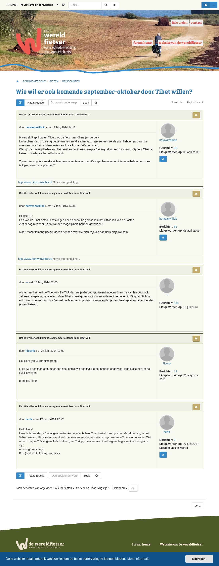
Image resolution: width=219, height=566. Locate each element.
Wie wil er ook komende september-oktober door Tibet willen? (104, 92)
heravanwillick (168, 143)
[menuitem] (38, 5)
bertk (168, 435)
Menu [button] (11, 5)
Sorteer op (93, 488)
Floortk (168, 366)
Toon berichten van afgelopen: (45, 488)
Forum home (142, 43)
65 (175, 151)
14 (175, 374)
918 (176, 306)
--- (168, 298)
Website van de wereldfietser (180, 43)
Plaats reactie (30, 102)
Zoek (86, 102)
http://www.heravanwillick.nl (35, 182)
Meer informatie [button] (138, 558)
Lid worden (180, 22)
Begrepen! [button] (199, 558)
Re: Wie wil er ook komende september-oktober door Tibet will (54, 193)
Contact (196, 22)
